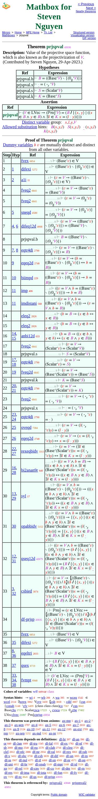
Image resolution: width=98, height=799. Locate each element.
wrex (23, 702)
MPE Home (32, 32)
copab (10, 706)
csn (83, 702)
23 (14, 414)
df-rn (81, 768)
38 (14, 684)
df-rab (83, 752)
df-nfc (20, 752)
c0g (74, 710)
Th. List (48, 32)
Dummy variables (18, 145)
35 (14, 642)
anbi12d (28, 336)
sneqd (26, 212)
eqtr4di (27, 250)
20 (14, 385)
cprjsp (38, 715)
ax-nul (36, 733)
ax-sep (20, 733)
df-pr (67, 760)
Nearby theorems (86, 11)
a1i (23, 180)
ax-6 (62, 725)
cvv (39, 702)
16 (14, 468)
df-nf (78, 743)
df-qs (33, 777)
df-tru (33, 743)
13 (14, 493)
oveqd (26, 427)
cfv (25, 706)
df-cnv (34, 768)
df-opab (40, 764)
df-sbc (22, 756)
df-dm (66, 768)
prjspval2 (55, 783)
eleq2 (25, 316)
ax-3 (7, 725)
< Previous (86, 4)
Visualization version (82, 35)
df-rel (18, 768)
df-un (69, 756)
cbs (13, 710)
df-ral (51, 752)
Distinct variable (36, 122)
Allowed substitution (19, 127)
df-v (7, 756)
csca (36, 710)
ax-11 (46, 729)
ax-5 (48, 725)
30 (14, 526)
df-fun (58, 772)
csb (53, 702)
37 (14, 665)
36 (14, 655)
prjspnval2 (79, 783)
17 (14, 359)
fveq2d (27, 372)
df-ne (35, 752)
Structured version (83, 32)
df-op (81, 760)
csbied (26, 591)
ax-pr (52, 733)
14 (14, 333)
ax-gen (19, 725)
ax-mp (66, 721)
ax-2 (87, 721)
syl (23, 496)
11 (14, 290)
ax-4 (34, 725)
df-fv (73, 772)
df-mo (18, 747)
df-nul (23, 760)
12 (14, 556)
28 (14, 472)
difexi (26, 169)
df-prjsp (27, 619)
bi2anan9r (29, 470)
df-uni (8, 764)
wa (57, 697)
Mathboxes (8, 35)
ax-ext (77, 729)
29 (14, 498)
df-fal (49, 743)
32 (14, 593)
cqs (75, 706)
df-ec (18, 777)
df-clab (50, 747)
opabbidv (29, 526)
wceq (73, 697)
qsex (25, 665)
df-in (84, 756)
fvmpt (26, 680)
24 (14, 419)
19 (14, 372)
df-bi (62, 739)
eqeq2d (27, 263)
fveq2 (26, 190)
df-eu (34, 747)
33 (14, 675)
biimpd (27, 278)
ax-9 (16, 729)
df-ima (24, 772)
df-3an (17, 743)
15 (14, 338)
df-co (50, 768)
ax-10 (31, 729)
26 (14, 438)
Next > (91, 8)
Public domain (59, 794)
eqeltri (26, 653)
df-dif (54, 756)
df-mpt (58, 764)
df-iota (41, 772)
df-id (74, 764)
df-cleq (68, 747)
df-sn (52, 760)
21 (14, 390)
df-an (75, 739)
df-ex (63, 743)
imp (24, 290)
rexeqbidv (29, 451)
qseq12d (28, 558)
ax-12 (62, 729)
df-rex (67, 752)
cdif (68, 702)
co (61, 706)
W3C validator (87, 794)
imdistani (29, 303)
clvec (15, 715)
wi (31, 697)
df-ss (7, 760)
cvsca (56, 710)
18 (14, 364)
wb (43, 697)
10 (14, 278)
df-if (38, 760)
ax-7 (76, 725)
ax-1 (78, 721)
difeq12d (28, 226)
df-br (24, 764)
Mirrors (6, 32)
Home (18, 32)
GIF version (89, 38)
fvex (24, 160)
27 (14, 453)
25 (14, 427)
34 (14, 680)
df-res (8, 772)
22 (14, 449)
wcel (7, 702)
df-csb (38, 756)
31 (14, 561)
